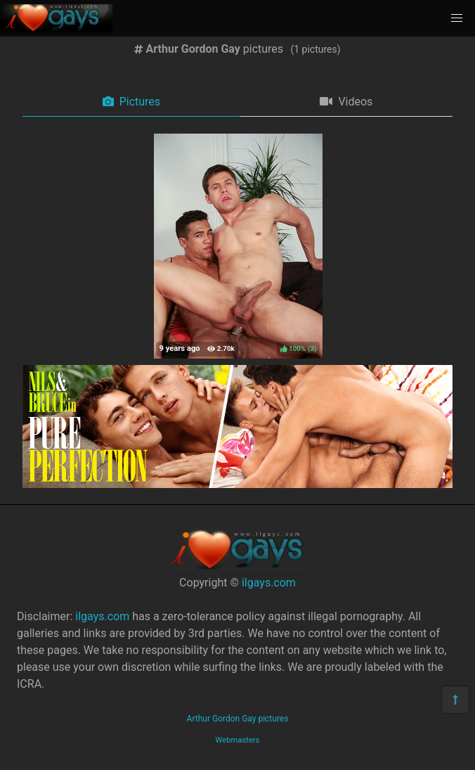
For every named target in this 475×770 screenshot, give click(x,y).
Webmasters (238, 740)
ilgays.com (269, 582)
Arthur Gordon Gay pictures (238, 719)
